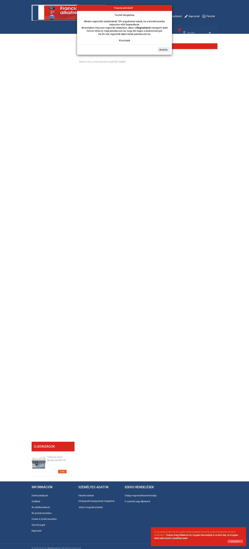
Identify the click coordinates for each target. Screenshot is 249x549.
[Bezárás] (169, 7)
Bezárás (163, 49)
